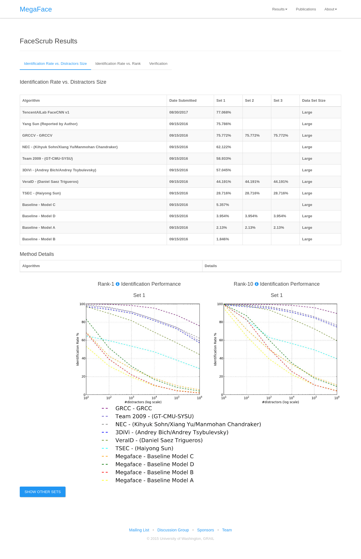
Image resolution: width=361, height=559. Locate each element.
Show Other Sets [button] (43, 492)
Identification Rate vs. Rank (118, 63)
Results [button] (279, 9)
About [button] (331, 9)
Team (227, 530)
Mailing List (139, 530)
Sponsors (205, 530)
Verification (158, 63)
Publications (306, 9)
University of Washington (180, 538)
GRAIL (208, 538)
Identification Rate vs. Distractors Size (55, 63)
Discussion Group (173, 530)
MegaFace (36, 9)
